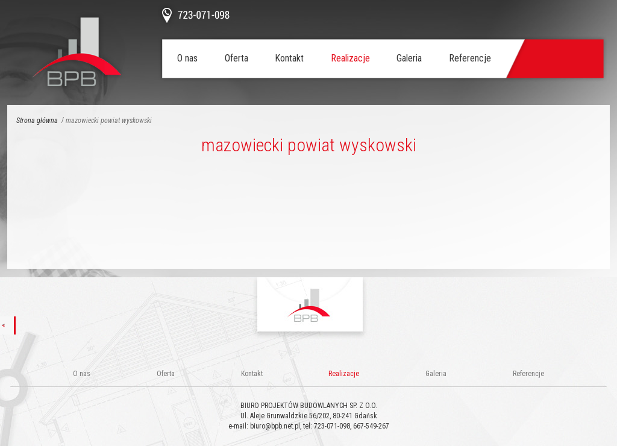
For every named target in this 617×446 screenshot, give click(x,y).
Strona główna (37, 120)
